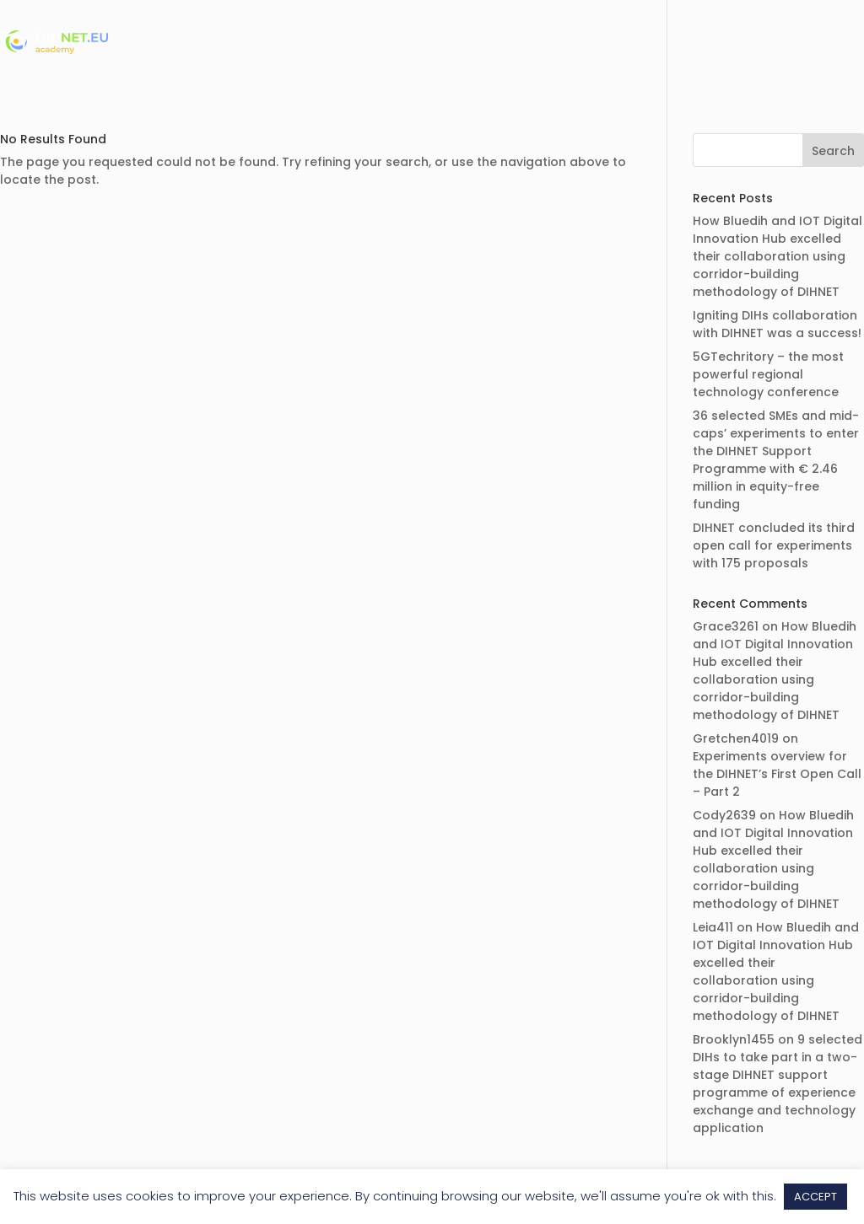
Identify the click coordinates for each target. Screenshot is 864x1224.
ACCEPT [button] (815, 1197)
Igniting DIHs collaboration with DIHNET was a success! (777, 324)
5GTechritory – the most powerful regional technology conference (768, 374)
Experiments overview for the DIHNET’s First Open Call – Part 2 (777, 774)
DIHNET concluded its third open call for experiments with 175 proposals (774, 545)
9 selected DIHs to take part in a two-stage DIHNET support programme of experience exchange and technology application (777, 1083)
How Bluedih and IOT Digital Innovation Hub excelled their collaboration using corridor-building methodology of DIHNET (777, 256)
